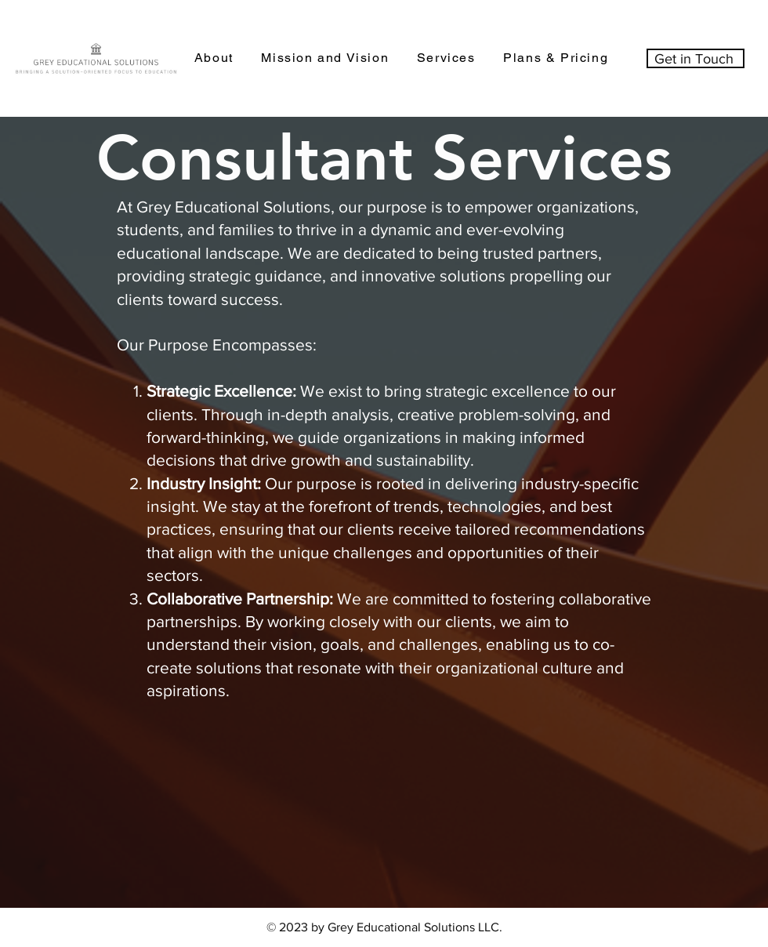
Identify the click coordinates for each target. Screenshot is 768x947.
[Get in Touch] (695, 58)
